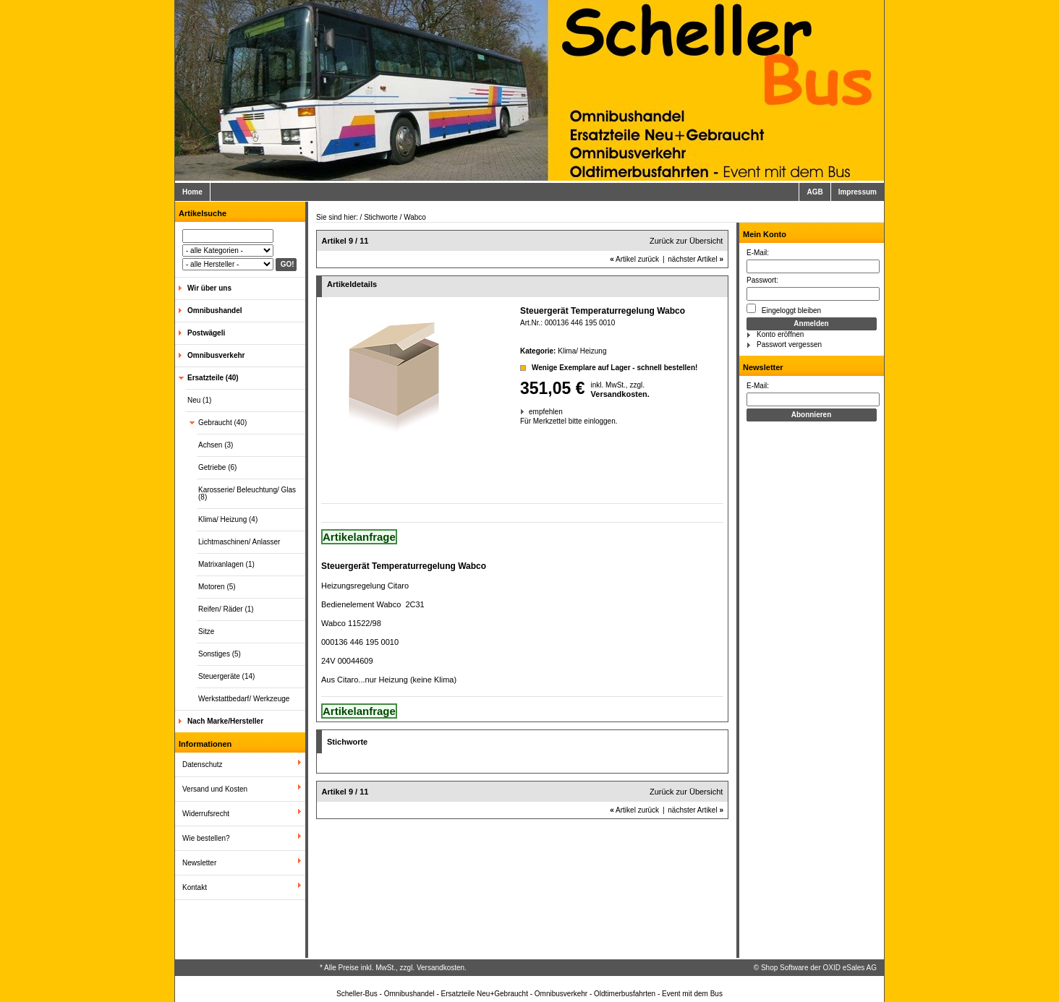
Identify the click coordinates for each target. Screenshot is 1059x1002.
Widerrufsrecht (205, 814)
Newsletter (199, 863)
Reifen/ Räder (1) (226, 609)
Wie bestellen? (206, 838)
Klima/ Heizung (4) (228, 519)
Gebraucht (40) (222, 423)
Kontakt (194, 887)
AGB (814, 192)
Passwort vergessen (789, 344)
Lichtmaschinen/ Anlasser (239, 542)
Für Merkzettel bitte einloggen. (521, 421)
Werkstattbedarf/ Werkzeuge (243, 699)
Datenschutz (202, 764)
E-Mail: (758, 253)
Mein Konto (764, 234)
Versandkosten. (620, 394)
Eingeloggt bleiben (784, 309)
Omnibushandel (214, 310)
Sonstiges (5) (219, 654)
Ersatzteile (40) (213, 378)
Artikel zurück (634, 259)
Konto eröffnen (780, 334)
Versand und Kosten (214, 789)
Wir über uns (209, 288)
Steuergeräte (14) (226, 676)
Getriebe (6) (217, 467)
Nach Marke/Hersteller (225, 721)
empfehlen (530, 412)
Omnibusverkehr (215, 355)
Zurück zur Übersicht (686, 240)
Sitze (206, 631)
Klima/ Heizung (582, 351)
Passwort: (762, 280)
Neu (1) (199, 400)
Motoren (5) (217, 587)
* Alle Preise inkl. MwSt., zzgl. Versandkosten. (393, 968)
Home (192, 192)
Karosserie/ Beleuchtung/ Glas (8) (247, 493)
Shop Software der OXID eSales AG (819, 968)
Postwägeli (206, 333)
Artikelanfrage (359, 537)
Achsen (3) (215, 445)
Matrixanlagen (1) (226, 564)
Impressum (857, 192)
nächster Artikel (695, 259)
